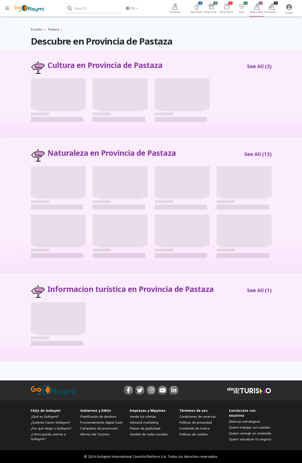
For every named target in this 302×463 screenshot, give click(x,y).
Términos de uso (193, 410)
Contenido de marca (194, 428)
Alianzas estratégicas (244, 421)
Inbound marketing (144, 422)
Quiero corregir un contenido (250, 433)
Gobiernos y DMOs (95, 410)
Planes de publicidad (145, 428)
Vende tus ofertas (143, 416)
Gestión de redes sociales (149, 434)
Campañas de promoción (99, 428)
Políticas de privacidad (195, 422)
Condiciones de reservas (197, 416)
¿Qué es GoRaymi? (45, 416)
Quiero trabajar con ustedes (249, 427)
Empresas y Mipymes (148, 410)
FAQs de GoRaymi (45, 410)
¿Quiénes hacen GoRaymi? (51, 422)
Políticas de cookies (193, 434)
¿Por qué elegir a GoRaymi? (51, 428)
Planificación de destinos (98, 416)
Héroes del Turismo (94, 434)
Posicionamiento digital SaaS (101, 422)
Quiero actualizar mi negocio (250, 439)
